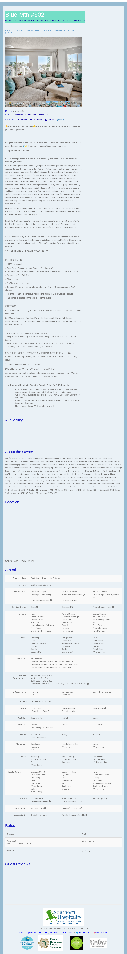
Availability (33, 30)
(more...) (60, 119)
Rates (71, 30)
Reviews (9, 33)
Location (47, 30)
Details (20, 30)
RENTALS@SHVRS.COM (30, 932)
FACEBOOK (84, 932)
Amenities (60, 30)
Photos (9, 30)
